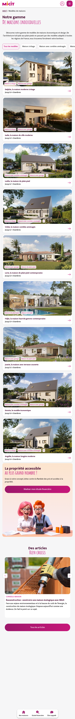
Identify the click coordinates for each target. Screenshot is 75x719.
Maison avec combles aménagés (52, 46)
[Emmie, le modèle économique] (37, 390)
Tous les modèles (11, 46)
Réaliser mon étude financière (37, 489)
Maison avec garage (25, 83)
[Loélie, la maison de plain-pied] (37, 160)
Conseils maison (13, 596)
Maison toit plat (27, 312)
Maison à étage (28, 46)
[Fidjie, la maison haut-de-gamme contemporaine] (37, 298)
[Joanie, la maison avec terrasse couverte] (37, 344)
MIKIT (4, 11)
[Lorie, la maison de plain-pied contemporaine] (37, 252)
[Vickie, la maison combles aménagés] (37, 206)
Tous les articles (37, 627)
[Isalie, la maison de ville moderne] (37, 114)
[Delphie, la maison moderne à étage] (37, 69)
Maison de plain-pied (28, 267)
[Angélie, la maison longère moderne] (37, 436)
